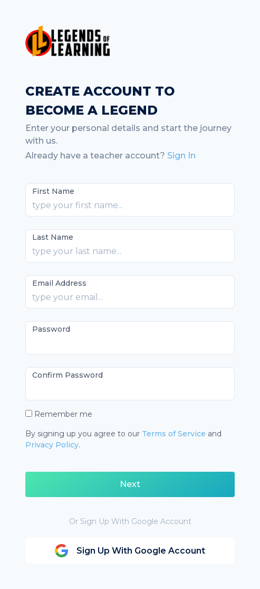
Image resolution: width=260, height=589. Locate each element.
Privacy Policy (52, 445)
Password (51, 329)
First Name (53, 191)
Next (130, 484)
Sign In (181, 156)
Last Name (52, 237)
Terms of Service (174, 433)
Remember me (63, 414)
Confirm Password (67, 375)
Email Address (59, 283)
